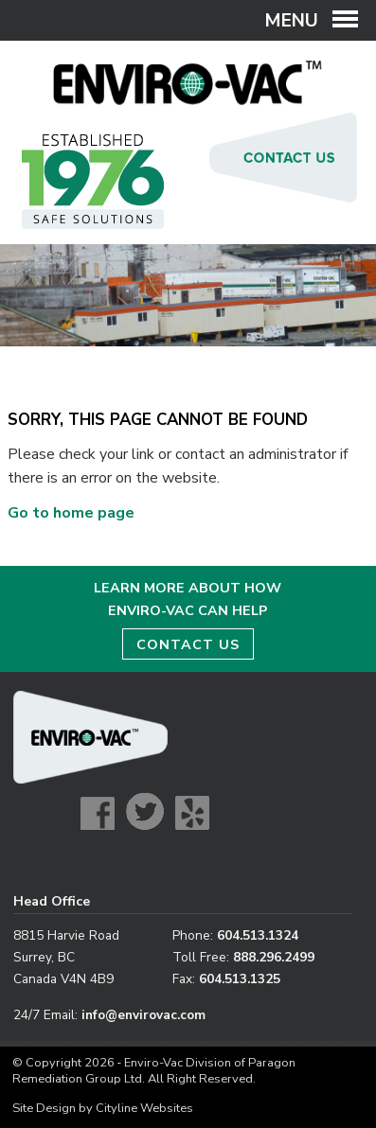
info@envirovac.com (143, 1015)
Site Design (44, 1108)
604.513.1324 (257, 935)
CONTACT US (188, 644)
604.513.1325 (239, 979)
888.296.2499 (273, 957)
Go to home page (71, 512)
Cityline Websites (144, 1108)
